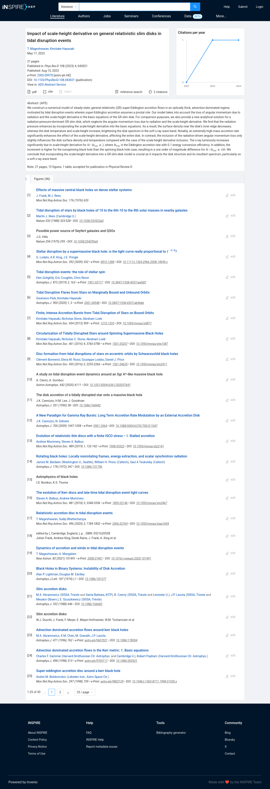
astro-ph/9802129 (112, 681)
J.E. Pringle (70, 257)
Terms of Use (36, 753)
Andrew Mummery (48, 441)
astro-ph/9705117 (96, 660)
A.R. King (56, 257)
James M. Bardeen (48, 462)
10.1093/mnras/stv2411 (151, 364)
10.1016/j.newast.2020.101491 (131, 558)
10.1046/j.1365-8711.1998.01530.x (154, 681)
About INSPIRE (37, 732)
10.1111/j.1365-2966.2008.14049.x (145, 262)
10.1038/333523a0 (91, 221)
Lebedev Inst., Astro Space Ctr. (88, 676)
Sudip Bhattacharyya (72, 519)
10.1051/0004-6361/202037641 (110, 385)
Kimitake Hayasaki (62, 48)
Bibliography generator (171, 732)
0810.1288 (107, 262)
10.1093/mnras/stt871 (137, 323)
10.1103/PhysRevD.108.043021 (54, 80)
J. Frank (41, 195)
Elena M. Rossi (70, 359)
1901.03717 (95, 282)
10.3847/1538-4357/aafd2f (128, 282)
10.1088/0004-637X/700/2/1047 (137, 426)
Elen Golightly (45, 277)
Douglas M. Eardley (72, 574)
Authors (84, 16)
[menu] (235, 6)
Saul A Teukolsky (141, 462)
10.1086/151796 (91, 466)
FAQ (88, 732)
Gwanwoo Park (46, 298)
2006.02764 (120, 523)
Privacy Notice (37, 746)
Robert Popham (147, 656)
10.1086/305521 (126, 660)
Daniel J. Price (114, 359)
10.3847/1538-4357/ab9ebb (126, 303)
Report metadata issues (101, 746)
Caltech (123, 462)
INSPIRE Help (95, 739)
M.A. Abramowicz (47, 594)
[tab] (39, 179)
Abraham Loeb (92, 318)
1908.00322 (116, 446)
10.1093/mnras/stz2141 (148, 446)
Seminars (131, 16)
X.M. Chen (67, 635)
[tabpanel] (135, 441)
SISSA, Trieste (70, 594)
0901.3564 (100, 426)
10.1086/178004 (126, 640)
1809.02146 (120, 503)
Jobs (107, 16)
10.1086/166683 (91, 604)
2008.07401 (95, 558)
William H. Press (105, 462)
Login (259, 6)
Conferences (161, 16)
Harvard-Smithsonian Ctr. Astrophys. (86, 656)
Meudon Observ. (46, 599)
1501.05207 (120, 343)
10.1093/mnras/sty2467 (151, 503)
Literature (57, 16)
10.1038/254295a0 (85, 241)
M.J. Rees (54, 195)
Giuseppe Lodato (93, 359)
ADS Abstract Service (52, 84)
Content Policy (37, 739)
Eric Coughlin (64, 277)
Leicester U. (160, 594)
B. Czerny (120, 594)
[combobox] (134, 7)
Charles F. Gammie (48, 656)
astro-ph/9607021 (96, 640)
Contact (230, 753)
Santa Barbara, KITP (99, 594)
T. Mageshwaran (38, 48)
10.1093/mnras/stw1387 (152, 343)
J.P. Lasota (178, 594)
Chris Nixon (81, 277)
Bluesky (230, 739)
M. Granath (83, 635)
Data (187, 16)
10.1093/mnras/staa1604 (152, 523)
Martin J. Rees (45, 216)
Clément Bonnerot (48, 359)
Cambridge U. (66, 216)
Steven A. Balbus (73, 441)
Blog (228, 732)
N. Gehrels (62, 421)
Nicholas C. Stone (73, 339)
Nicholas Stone (72, 318)
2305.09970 (45, 75)
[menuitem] (227, 6)
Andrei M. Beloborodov (51, 676)
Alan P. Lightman (47, 574)
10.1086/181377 (95, 579)
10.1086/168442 (90, 405)
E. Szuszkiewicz (70, 599)
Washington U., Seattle (77, 462)
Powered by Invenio (23, 782)
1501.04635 (120, 364)
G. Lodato (42, 257)
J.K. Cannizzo (45, 421)
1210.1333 (107, 323)
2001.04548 (91, 303)
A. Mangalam (68, 554)
